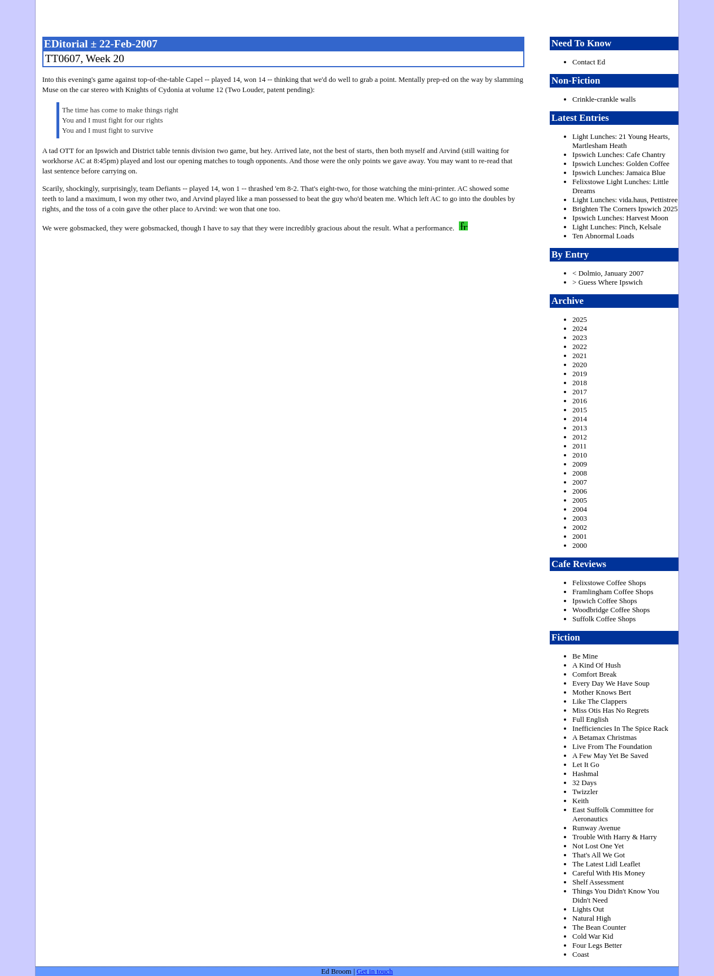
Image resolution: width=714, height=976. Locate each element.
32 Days (584, 782)
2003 (579, 518)
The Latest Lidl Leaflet (606, 864)
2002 (579, 527)
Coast (580, 954)
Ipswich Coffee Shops (604, 600)
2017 (579, 391)
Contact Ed (588, 62)
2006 (579, 491)
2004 (579, 509)
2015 (579, 410)
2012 (579, 437)
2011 (579, 446)
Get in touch (375, 971)
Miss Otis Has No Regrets (610, 710)
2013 (579, 428)
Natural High (591, 918)
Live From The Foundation (612, 746)
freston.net (360, 17)
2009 (579, 464)
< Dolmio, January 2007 (607, 273)
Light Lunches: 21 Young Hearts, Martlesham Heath (621, 141)
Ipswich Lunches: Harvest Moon (620, 217)
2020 (579, 364)
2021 (579, 355)
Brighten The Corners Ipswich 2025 (625, 208)
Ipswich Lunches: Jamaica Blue (618, 172)
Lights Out (588, 909)
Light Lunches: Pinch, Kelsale (616, 227)
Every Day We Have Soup (611, 683)
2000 (579, 545)
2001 (579, 536)
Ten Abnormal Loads (603, 236)
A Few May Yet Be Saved (610, 755)
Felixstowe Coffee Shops (609, 582)
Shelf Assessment (598, 882)
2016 (579, 400)
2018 (579, 382)
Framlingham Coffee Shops (612, 591)
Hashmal (585, 773)
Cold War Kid (592, 936)
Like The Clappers (599, 701)
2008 (579, 473)
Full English (590, 719)
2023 (579, 337)
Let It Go (585, 764)
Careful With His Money (608, 873)
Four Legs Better (597, 945)
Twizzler (585, 791)
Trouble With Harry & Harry (614, 837)
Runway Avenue (596, 827)
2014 (579, 419)
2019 (579, 373)
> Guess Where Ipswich (607, 282)
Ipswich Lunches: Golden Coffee (620, 163)
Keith (580, 800)
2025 (579, 319)
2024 (579, 328)
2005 (579, 500)
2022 (579, 346)
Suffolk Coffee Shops (604, 619)
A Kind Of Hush (596, 665)
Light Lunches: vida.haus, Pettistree (625, 199)
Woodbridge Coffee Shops (611, 609)
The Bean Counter (599, 927)
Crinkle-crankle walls (604, 99)
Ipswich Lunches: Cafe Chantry (618, 154)
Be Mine (585, 656)
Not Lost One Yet (598, 846)
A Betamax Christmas (604, 737)
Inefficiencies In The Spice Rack (620, 728)
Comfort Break (594, 674)
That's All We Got (598, 855)
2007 (579, 482)
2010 (579, 455)
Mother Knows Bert (601, 692)
